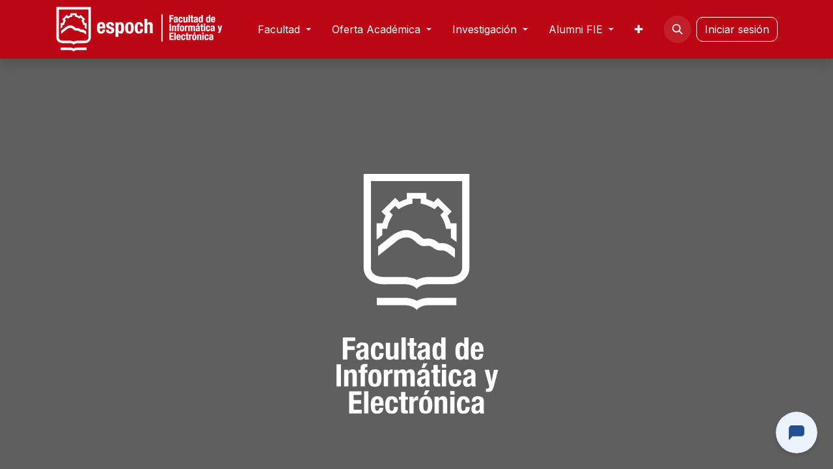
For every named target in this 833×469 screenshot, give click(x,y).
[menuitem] (284, 29)
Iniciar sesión (737, 29)
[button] (677, 29)
